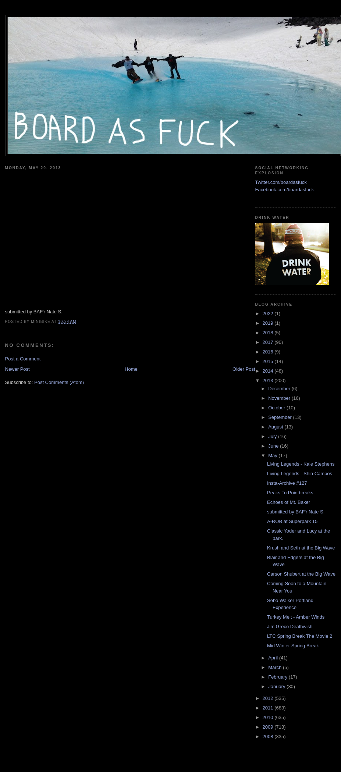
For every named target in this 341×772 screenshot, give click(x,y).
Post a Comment (23, 359)
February (278, 677)
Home (131, 369)
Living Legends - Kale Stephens (301, 464)
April (273, 658)
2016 (269, 352)
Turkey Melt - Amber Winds (295, 617)
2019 (269, 323)
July (273, 436)
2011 (269, 708)
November (280, 398)
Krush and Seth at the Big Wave (301, 548)
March (275, 667)
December (280, 388)
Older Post (243, 369)
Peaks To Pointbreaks (290, 492)
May (273, 455)
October (277, 407)
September (280, 417)
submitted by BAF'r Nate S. (295, 512)
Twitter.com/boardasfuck (281, 182)
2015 (269, 361)
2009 (269, 727)
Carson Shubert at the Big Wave (301, 574)
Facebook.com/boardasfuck (284, 189)
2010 (269, 717)
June (274, 446)
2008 (269, 736)
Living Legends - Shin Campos (299, 473)
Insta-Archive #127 (287, 483)
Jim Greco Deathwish (290, 626)
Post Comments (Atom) (59, 382)
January (277, 686)
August (276, 427)
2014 (269, 371)
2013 (269, 380)
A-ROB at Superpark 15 (292, 521)
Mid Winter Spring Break (293, 645)
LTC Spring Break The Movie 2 (299, 636)
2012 (269, 698)
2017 (269, 342)
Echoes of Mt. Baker (288, 502)
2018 (269, 332)
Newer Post (17, 369)
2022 (269, 313)
